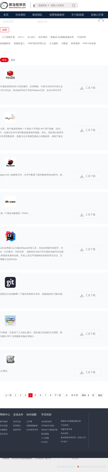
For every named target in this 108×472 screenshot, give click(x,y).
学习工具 (25, 21)
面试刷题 (45, 434)
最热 (13, 60)
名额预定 (4, 430)
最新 (4, 60)
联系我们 (17, 426)
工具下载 (90, 87)
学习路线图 (77, 14)
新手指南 (4, 421)
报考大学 (42, 21)
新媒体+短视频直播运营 (62, 37)
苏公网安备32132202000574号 (91, 467)
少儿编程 (53, 43)
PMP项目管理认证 (37, 43)
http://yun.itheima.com (61, 458)
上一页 (8, 395)
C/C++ (21, 37)
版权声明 (17, 430)
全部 (4, 30)
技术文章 (8, 21)
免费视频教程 (56, 14)
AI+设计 (31, 37)
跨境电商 (75, 43)
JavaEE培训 (46, 421)
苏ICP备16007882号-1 (66, 467)
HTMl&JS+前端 (47, 426)
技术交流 (17, 421)
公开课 (29, 421)
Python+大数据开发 (49, 430)
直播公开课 (97, 14)
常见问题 (4, 426)
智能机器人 (19, 43)
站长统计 (75, 458)
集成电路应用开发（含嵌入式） (74, 437)
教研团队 (37, 14)
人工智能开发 (8, 37)
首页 (5, 14)
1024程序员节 (32, 430)
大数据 (64, 43)
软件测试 (43, 37)
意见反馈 (4, 434)
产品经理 (81, 37)
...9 (65, 395)
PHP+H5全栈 (89, 43)
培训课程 (20, 14)
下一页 (57, 395)
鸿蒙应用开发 (66, 429)
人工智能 (45, 438)
